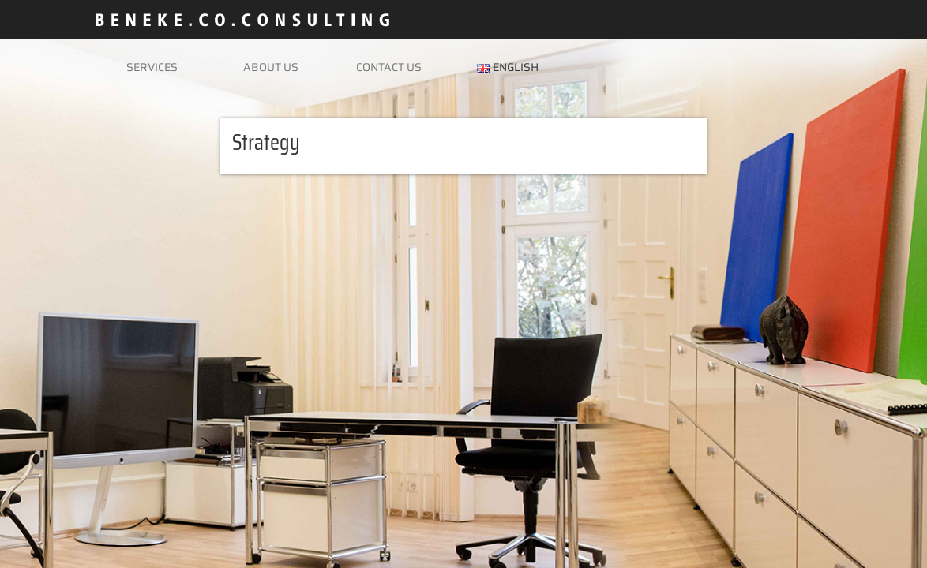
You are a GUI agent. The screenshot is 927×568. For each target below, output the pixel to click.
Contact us (389, 67)
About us (270, 67)
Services (152, 67)
